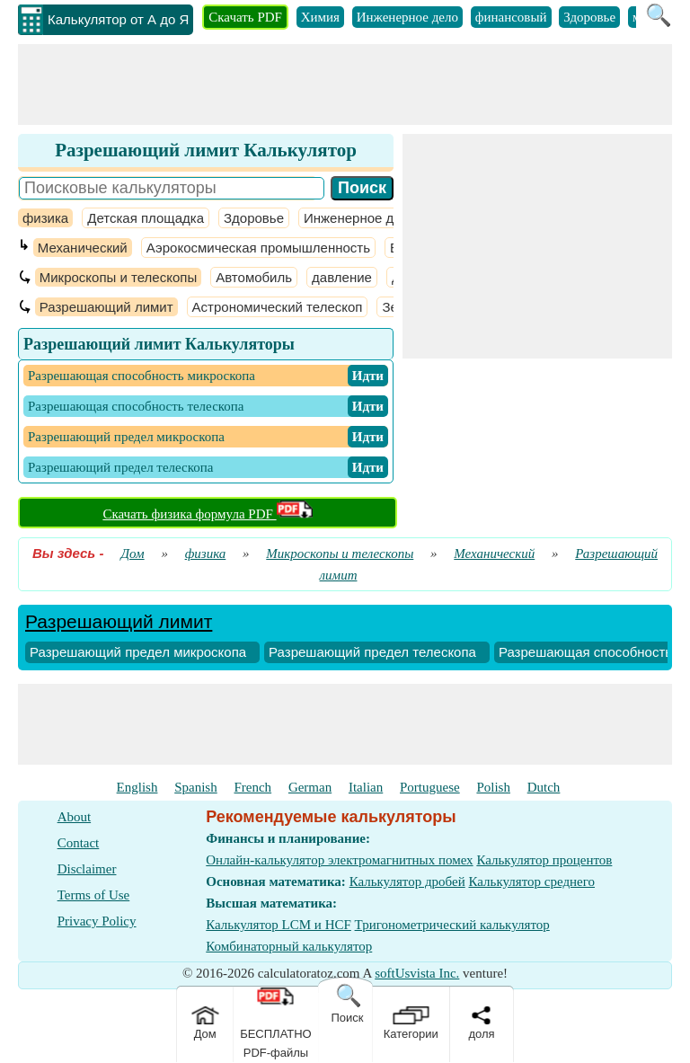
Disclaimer (87, 869)
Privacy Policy (97, 921)
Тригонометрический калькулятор (452, 924)
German (310, 787)
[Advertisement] (345, 84)
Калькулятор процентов (544, 860)
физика (45, 218)
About (75, 817)
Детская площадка (145, 218)
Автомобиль (254, 277)
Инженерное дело (407, 17)
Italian (366, 787)
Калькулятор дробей (407, 881)
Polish (493, 787)
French (252, 787)
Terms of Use (94, 895)
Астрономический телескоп (277, 306)
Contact (79, 843)
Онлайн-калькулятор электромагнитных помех (339, 860)
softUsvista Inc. (417, 973)
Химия (320, 17)
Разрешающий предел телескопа (372, 652)
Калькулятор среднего (531, 881)
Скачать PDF (245, 17)
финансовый (511, 17)
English (137, 787)
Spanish (195, 787)
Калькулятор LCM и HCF (278, 924)
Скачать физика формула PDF (207, 514)
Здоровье (589, 17)
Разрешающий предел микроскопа (138, 652)
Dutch (544, 787)
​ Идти (368, 375)
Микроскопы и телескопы (118, 277)
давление (342, 277)
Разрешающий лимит (106, 306)
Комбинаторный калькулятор (289, 946)
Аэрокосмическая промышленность (258, 247)
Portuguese (430, 787)
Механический (83, 247)
